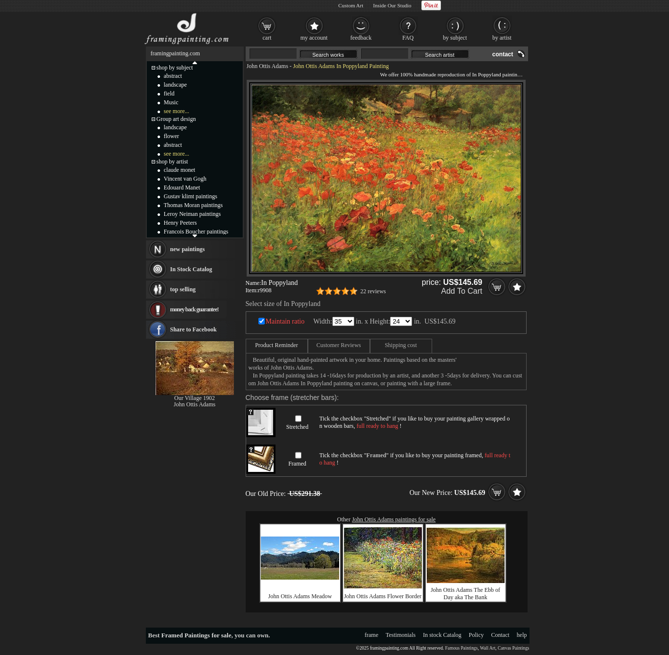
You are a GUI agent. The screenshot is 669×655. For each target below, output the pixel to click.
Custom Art (350, 5)
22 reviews (373, 291)
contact (502, 54)
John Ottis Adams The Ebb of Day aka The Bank (465, 593)
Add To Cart (461, 291)
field (169, 93)
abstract (173, 75)
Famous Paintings (461, 648)
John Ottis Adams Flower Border (383, 596)
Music (171, 102)
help (522, 635)
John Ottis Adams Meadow (300, 596)
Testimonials (400, 635)
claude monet (179, 169)
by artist (501, 37)
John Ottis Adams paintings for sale (394, 519)
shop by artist (172, 161)
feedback (360, 37)
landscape (175, 84)
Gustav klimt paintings (190, 196)
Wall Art (488, 648)
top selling (183, 289)
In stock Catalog (442, 635)
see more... (176, 111)
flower (171, 136)
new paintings (187, 249)
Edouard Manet (182, 187)
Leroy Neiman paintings (192, 214)
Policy (476, 635)
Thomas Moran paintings (193, 205)
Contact (500, 635)
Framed (297, 463)
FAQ (408, 37)
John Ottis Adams (267, 66)
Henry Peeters (180, 222)
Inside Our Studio (392, 5)
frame (371, 635)
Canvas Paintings (514, 648)
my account (314, 37)
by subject (455, 37)
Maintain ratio (285, 321)
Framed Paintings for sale (196, 635)
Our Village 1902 (194, 398)
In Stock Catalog (191, 269)
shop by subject (175, 67)
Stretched (297, 426)
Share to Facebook (193, 329)
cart (267, 37)
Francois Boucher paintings (196, 231)
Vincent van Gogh (185, 178)
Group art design (176, 119)
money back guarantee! (194, 309)
